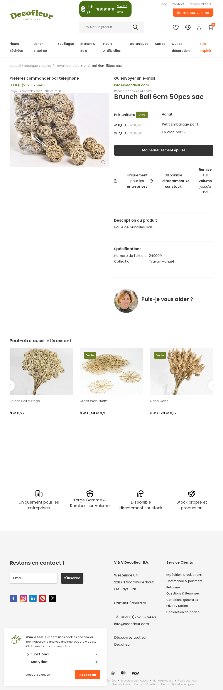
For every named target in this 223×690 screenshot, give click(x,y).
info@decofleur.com (131, 85)
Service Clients (200, 4)
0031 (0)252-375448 (27, 85)
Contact (178, 4)
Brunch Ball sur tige (25, 401)
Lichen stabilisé (120, 683)
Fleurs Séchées (16, 47)
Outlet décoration (181, 47)
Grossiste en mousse (134, 680)
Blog (164, 4)
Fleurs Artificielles (112, 47)
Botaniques (139, 44)
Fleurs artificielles (145, 683)
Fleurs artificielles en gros (177, 683)
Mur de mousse (163, 680)
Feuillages (66, 44)
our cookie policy (58, 646)
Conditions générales (184, 602)
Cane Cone (159, 401)
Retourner (175, 588)
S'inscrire (74, 577)
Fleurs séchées (187, 680)
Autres (160, 44)
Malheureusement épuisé (163, 150)
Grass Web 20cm (93, 401)
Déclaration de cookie (185, 616)
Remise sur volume (193, 12)
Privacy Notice (178, 609)
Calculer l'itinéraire (130, 602)
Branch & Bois (87, 47)
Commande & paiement (187, 581)
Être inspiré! (205, 47)
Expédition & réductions (186, 574)
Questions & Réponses (185, 595)
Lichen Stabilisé (40, 47)
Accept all (87, 675)
